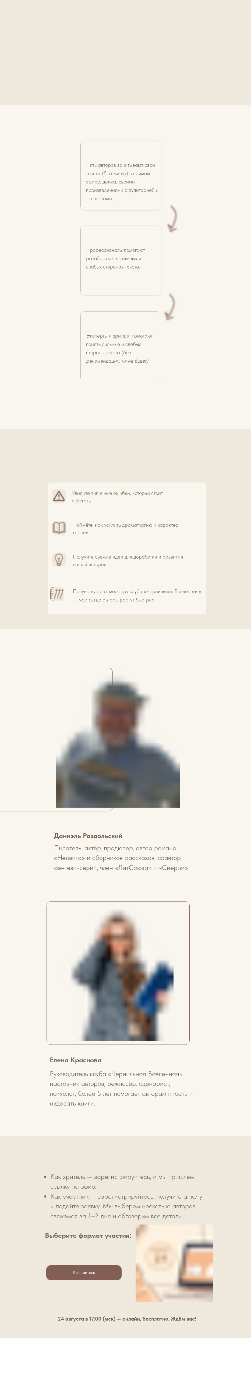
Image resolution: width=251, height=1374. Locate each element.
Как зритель (84, 1272)
